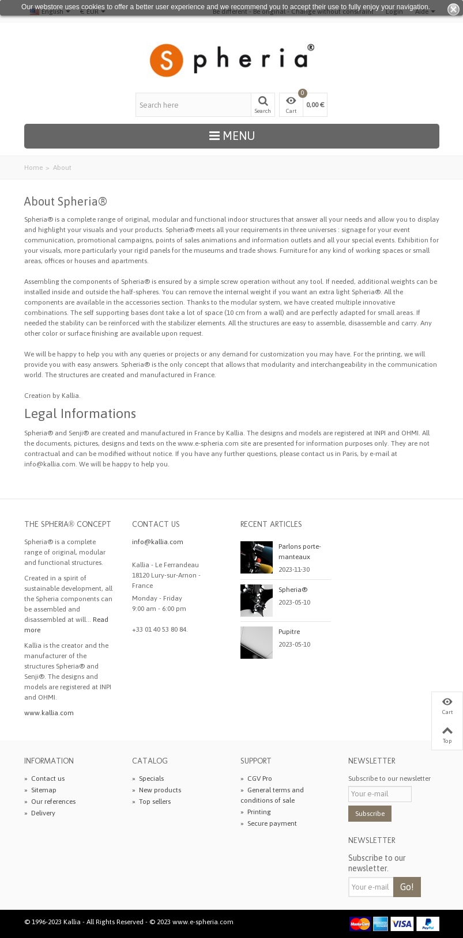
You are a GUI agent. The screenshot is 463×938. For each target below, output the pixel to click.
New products (156, 790)
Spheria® (292, 590)
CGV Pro (256, 778)
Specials (148, 778)
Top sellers (151, 802)
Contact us (44, 778)
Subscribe (370, 814)
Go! (407, 887)
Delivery (39, 813)
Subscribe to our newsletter (389, 778)
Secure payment (268, 823)
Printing (255, 812)
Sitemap (40, 790)
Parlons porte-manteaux (299, 551)
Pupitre (289, 632)
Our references (50, 802)
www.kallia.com (49, 713)
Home (33, 168)
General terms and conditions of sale (272, 795)
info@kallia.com (157, 542)
